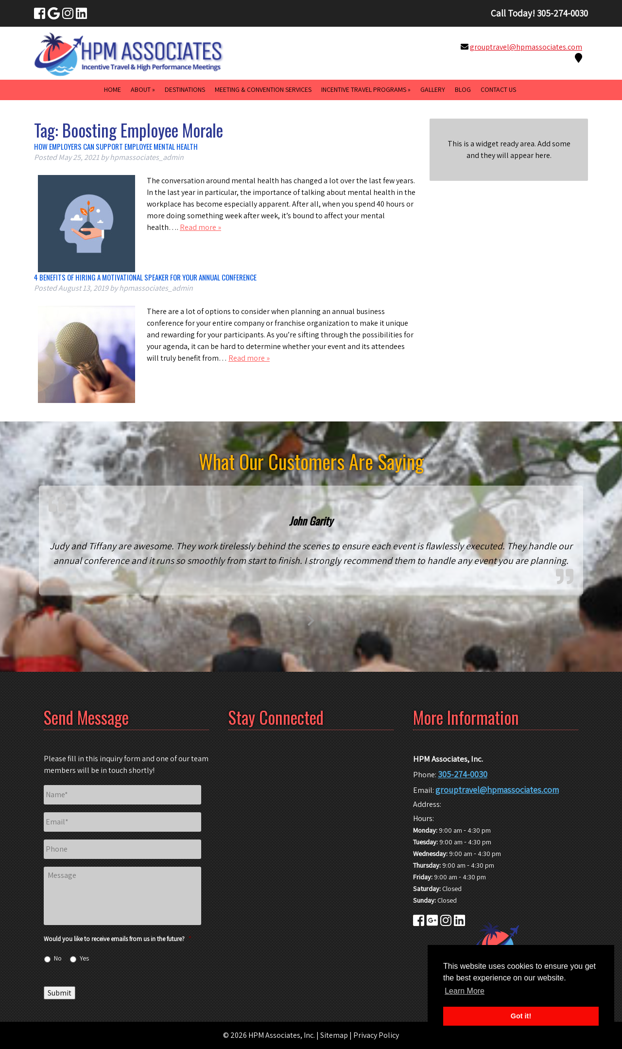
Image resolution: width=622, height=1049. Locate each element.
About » (143, 89)
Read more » (200, 227)
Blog (463, 89)
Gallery (432, 89)
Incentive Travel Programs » (366, 89)
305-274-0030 (462, 774)
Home (112, 89)
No (58, 958)
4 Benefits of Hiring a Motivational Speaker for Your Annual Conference (145, 277)
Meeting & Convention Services (263, 89)
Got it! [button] (521, 1016)
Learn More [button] (464, 991)
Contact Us (498, 89)
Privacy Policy (376, 1035)
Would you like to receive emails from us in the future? (117, 939)
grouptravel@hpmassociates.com (526, 47)
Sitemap (334, 1035)
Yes (84, 958)
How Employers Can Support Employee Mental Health (116, 146)
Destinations (185, 89)
